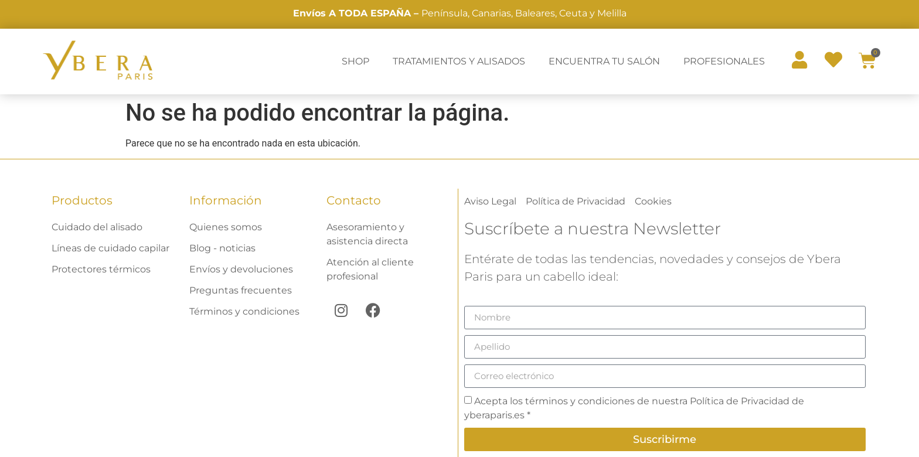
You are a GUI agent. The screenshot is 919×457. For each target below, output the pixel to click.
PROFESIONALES (724, 61)
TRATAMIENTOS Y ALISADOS (459, 61)
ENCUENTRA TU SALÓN (604, 61)
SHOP (355, 61)
